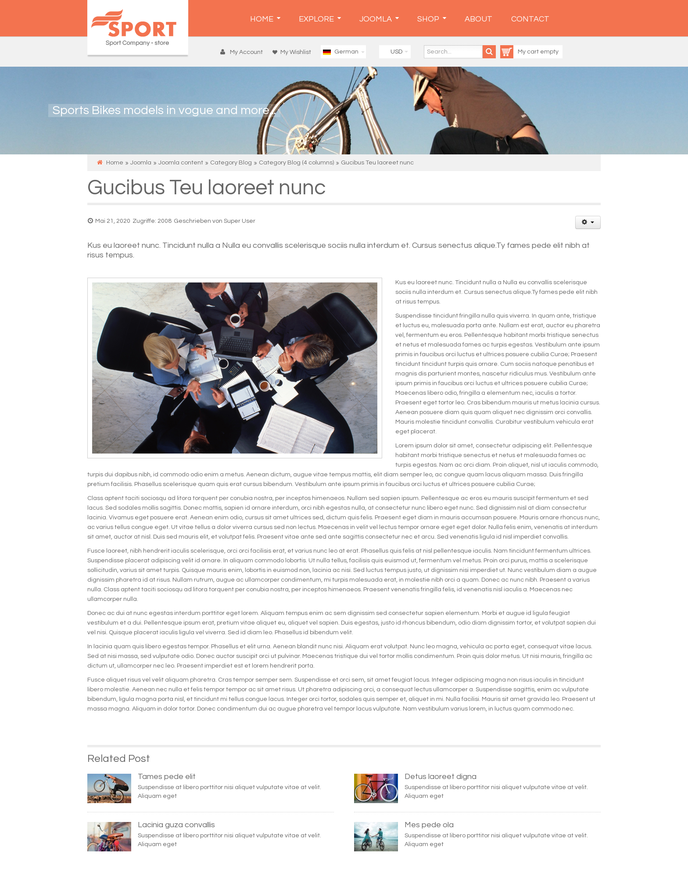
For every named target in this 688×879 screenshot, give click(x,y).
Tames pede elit (167, 776)
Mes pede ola (429, 825)
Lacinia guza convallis (176, 825)
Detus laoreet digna (441, 776)
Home (114, 163)
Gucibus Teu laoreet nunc (206, 188)
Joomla (140, 163)
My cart (520, 51)
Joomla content (180, 163)
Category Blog (231, 163)
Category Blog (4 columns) (296, 163)
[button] (244, 52)
